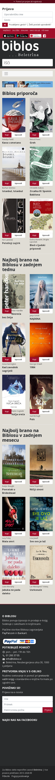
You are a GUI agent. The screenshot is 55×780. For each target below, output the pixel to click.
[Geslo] (27, 20)
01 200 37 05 (13, 655)
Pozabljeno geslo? (17, 24)
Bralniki (24, 30)
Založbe (15, 30)
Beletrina (37, 769)
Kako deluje (35, 30)
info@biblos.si (13, 658)
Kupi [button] (7, 135)
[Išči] (27, 62)
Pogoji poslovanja (20, 776)
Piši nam (45, 30)
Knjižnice (7, 30)
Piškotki (6, 776)
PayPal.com (8, 633)
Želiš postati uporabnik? (40, 24)
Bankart (22, 633)
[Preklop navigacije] (6, 73)
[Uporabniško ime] (27, 14)
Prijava (47, 710)
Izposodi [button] (18, 135)
